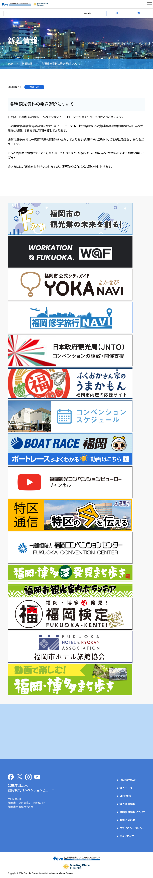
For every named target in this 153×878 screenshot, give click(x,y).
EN (138, 13)
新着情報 (27, 63)
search (87, 13)
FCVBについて (127, 780)
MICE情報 (125, 796)
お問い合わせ (127, 820)
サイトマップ (126, 836)
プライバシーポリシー (131, 828)
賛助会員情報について (132, 812)
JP (116, 13)
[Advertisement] (76, 731)
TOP (10, 63)
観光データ (125, 788)
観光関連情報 (127, 804)
